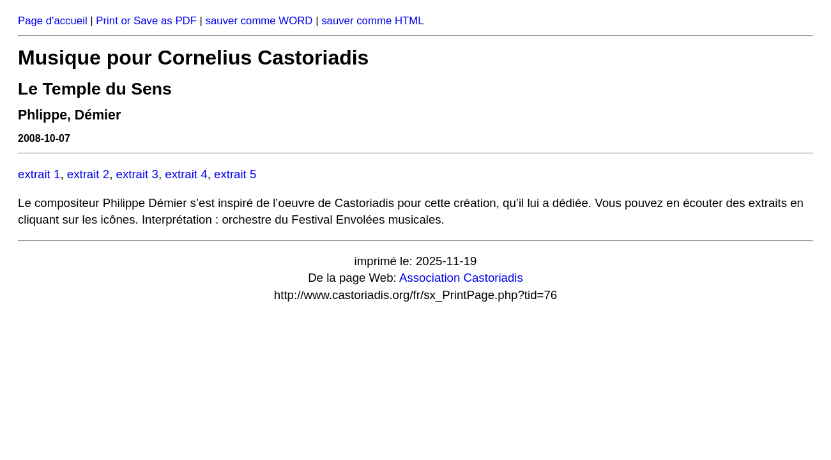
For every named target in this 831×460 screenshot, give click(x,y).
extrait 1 (39, 174)
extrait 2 (88, 174)
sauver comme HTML (372, 21)
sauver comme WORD (259, 21)
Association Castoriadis (461, 277)
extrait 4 (186, 174)
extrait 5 (235, 174)
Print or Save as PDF (146, 21)
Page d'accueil (53, 21)
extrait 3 (137, 174)
